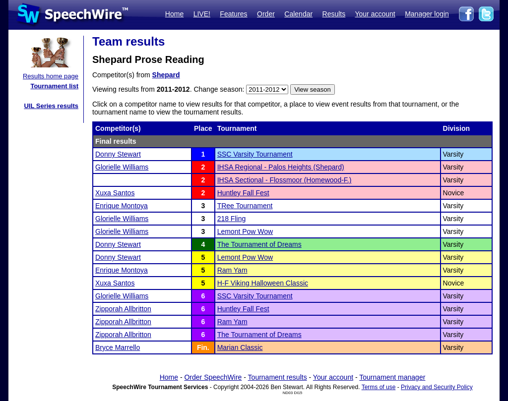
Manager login (427, 14)
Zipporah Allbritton (123, 309)
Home (174, 14)
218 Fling (231, 219)
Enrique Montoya (121, 206)
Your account (375, 14)
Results (334, 14)
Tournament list (54, 86)
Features (233, 14)
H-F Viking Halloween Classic (262, 283)
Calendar (298, 14)
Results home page (50, 76)
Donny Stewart (118, 154)
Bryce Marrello (117, 347)
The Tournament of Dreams (259, 244)
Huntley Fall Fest (243, 193)
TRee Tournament (245, 206)
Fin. (203, 347)
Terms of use (379, 387)
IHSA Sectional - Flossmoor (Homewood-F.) (284, 180)
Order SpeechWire (213, 377)
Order (266, 14)
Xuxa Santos (114, 193)
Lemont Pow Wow (245, 231)
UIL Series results (51, 106)
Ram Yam (232, 270)
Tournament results (277, 377)
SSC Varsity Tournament (255, 154)
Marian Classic (240, 347)
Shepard (166, 75)
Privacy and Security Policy (437, 387)
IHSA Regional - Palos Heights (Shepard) (280, 167)
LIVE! (201, 14)
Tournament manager (392, 377)
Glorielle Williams (121, 167)
